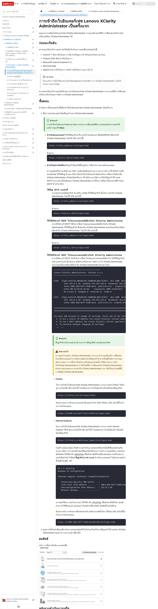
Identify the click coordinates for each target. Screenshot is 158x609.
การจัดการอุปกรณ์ (14, 99)
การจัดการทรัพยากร (10, 139)
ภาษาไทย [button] (118, 4)
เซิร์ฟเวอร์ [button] (12, 4)
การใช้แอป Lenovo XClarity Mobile (15, 36)
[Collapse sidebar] (18, 606)
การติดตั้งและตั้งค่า (11, 43)
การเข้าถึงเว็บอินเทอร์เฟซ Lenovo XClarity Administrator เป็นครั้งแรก (20, 72)
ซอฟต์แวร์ (42, 4)
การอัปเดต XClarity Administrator (11, 104)
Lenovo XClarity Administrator (13, 17)
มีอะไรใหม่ (6, 28)
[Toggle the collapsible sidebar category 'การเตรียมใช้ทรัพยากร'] (33, 143)
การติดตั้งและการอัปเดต (11, 39)
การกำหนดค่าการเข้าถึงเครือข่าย (19, 80)
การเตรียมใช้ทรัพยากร (11, 143)
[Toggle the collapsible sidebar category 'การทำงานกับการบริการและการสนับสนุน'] (33, 148)
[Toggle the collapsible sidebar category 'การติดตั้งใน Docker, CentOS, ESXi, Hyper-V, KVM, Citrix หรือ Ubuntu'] (33, 53)
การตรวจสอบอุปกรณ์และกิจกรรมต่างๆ (15, 134)
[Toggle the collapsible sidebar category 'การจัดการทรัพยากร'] (33, 139)
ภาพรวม (5, 20)
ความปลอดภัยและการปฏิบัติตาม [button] (75, 4)
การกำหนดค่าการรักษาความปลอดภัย (18, 94)
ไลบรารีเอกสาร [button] (101, 4)
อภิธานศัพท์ (6, 160)
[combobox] (6, 11)
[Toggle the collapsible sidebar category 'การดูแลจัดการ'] (33, 129)
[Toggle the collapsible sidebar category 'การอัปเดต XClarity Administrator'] (33, 104)
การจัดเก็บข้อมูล (28, 4)
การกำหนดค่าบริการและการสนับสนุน (18, 88)
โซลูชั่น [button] (53, 4)
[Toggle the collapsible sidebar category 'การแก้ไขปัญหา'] (33, 153)
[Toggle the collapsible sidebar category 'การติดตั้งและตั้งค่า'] (33, 43)
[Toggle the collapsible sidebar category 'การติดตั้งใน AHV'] (33, 47)
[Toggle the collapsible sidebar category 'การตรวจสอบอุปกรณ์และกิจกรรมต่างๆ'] (33, 134)
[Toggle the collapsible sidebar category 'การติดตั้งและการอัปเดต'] (33, 39)
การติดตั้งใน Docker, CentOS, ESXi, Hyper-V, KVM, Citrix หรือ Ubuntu (16, 53)
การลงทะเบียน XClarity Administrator (18, 109)
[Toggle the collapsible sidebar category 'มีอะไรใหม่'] (33, 28)
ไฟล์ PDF (6, 24)
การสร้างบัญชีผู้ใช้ (14, 77)
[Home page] (41, 11)
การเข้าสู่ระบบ (8, 122)
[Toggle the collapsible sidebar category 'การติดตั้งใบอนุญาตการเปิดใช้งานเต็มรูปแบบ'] (33, 113)
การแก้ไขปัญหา (8, 152)
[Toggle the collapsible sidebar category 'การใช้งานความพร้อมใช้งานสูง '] (33, 60)
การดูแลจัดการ (8, 129)
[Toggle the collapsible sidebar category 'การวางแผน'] (33, 32)
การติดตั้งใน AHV (12, 47)
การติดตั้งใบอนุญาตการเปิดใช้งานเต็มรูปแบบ (15, 113)
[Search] (143, 4)
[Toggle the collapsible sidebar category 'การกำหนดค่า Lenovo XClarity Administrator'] (33, 66)
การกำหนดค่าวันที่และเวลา (17, 84)
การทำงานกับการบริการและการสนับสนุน (14, 148)
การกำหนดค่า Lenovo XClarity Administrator (17, 66)
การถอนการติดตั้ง (9, 118)
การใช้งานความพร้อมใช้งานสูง (16, 60)
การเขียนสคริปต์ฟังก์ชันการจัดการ (15, 156)
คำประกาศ (6, 164)
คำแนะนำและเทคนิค (10, 125)
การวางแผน (7, 32)
